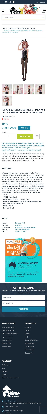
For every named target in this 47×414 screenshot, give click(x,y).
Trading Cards (6, 346)
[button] (37, 136)
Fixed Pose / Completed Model (25, 227)
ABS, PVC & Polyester (22, 229)
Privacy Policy (29, 343)
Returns (27, 334)
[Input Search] (21, 17)
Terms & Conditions (31, 340)
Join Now (24, 128)
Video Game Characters (9, 334)
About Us (28, 327)
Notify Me (25, 136)
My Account (5, 365)
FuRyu (13, 116)
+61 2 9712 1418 (11, 407)
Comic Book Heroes (8, 330)
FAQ (26, 337)
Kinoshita (18, 225)
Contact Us (28, 353)
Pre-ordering (29, 350)
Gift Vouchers (29, 346)
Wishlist (4, 374)
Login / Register (40, 2)
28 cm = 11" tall (20, 232)
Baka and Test (20, 223)
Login (3, 368)
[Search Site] (42, 17)
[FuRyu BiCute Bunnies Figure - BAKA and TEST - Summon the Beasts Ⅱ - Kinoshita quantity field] (9, 136)
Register (4, 371)
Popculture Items (7, 337)
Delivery (27, 330)
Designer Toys (6, 343)
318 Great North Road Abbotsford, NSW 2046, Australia (23, 403)
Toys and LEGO (6, 340)
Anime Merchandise (8, 327)
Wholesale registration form (11, 378)
